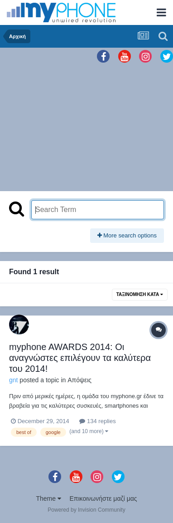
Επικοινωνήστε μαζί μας (103, 498)
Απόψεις (79, 380)
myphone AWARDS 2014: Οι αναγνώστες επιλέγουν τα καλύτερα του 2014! (80, 358)
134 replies (97, 421)
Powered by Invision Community (86, 510)
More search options (127, 235)
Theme (48, 498)
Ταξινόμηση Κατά (139, 294)
